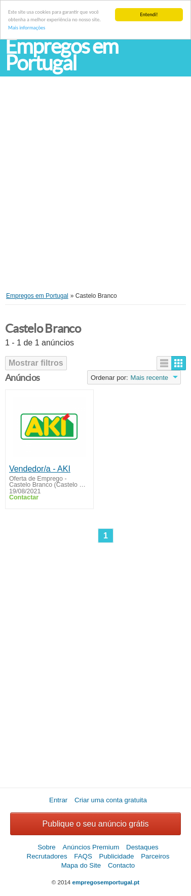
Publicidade (116, 856)
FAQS (83, 856)
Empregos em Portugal (61, 54)
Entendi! (149, 14)
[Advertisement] (95, 192)
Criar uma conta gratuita (110, 800)
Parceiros (155, 856)
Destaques (142, 847)
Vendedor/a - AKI (39, 468)
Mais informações (26, 27)
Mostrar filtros (36, 363)
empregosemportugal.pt (106, 882)
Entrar (58, 800)
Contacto (121, 865)
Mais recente (149, 377)
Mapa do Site (81, 865)
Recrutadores (47, 856)
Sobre (46, 847)
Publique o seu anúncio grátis (96, 824)
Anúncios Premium (91, 847)
